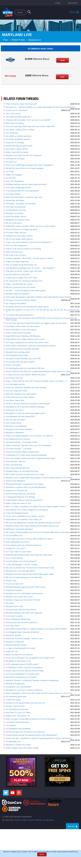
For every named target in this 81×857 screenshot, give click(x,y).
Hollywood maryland (14, 590)
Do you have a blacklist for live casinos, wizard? (25, 516)
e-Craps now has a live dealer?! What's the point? (26, 375)
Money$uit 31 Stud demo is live (18, 661)
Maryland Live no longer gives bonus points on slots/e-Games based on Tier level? (39, 478)
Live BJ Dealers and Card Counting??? (21, 561)
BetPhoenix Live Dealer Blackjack (19, 529)
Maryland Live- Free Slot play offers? (20, 571)
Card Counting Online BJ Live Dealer (20, 494)
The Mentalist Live (13, 741)
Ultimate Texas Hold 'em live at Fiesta (21, 610)
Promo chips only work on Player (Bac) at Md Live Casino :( (30, 539)
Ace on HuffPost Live (14, 535)
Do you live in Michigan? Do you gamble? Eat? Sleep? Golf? (30, 658)
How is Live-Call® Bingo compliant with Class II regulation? (29, 165)
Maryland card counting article (18, 352)
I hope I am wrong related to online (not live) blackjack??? (29, 242)
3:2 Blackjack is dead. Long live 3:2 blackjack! (24, 667)
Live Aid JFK (11, 178)
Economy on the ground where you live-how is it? (25, 703)
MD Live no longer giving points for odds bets (24, 577)
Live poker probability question (18, 139)
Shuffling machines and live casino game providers (26, 184)
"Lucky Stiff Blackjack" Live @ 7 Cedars (21, 564)
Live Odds (10, 171)
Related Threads (18, 40)
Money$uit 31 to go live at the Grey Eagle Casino (25, 413)
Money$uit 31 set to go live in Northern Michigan (25, 407)
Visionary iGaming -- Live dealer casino (21, 442)
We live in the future (14, 223)
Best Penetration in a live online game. (21, 330)
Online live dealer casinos (16, 216)
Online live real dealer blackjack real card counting (26, 387)
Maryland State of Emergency (18, 294)
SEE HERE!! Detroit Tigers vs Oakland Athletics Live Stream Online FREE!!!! (36, 629)
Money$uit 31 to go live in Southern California (24, 690)
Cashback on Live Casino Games (19, 236)
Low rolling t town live (14, 378)
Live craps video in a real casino (18, 552)
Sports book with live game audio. (19, 146)
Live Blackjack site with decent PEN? (20, 416)
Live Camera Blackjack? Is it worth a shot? (23, 674)
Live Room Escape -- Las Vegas (19, 449)
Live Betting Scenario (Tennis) (18, 439)
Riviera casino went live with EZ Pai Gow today (25, 671)
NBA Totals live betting (15, 123)
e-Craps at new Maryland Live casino (21, 648)
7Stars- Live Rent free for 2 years (19, 284)
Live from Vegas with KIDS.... (17, 391)
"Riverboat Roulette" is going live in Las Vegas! (24, 484)
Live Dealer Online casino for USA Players (23, 326)
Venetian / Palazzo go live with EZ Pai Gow (23, 600)
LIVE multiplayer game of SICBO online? (22, 664)
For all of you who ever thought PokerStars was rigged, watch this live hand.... (37, 323)
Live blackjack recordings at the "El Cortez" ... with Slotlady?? (30, 268)
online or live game (13, 365)
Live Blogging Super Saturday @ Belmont (22, 632)
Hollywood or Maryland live (16, 490)
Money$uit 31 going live (15, 684)
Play (62, 60)
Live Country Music (13, 423)
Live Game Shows (13, 194)
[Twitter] (6, 793)
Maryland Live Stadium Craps (18, 220)
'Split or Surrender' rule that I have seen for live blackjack (28, 445)
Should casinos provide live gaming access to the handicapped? (31, 735)
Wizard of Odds (20, 820)
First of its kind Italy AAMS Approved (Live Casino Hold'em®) (30, 126)
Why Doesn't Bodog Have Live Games (21, 677)
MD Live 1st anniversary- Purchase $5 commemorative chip (30, 568)
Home (5, 40)
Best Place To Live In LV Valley (18, 712)
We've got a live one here (16, 255)
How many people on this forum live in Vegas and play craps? (30, 458)
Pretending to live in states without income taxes (25, 339)
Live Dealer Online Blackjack (17, 722)
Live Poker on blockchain (16, 207)
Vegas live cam (12, 651)
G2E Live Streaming (14, 465)
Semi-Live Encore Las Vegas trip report (21, 229)
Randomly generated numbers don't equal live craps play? (29, 555)
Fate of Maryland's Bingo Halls (18, 619)
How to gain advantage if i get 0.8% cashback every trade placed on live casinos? (38, 297)
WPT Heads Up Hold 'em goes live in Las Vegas (25, 474)
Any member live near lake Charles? (20, 362)
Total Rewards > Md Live (16, 461)
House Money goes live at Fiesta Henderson (23, 545)
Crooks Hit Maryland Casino (17, 513)
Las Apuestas (48, 820)
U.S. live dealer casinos (15, 384)
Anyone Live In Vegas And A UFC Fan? (21, 278)
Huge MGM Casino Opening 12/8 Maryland (23, 336)
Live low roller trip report (15, 420)
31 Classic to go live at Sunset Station (21, 300)
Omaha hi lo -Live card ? (15, 548)
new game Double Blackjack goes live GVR (23, 358)
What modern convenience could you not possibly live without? (31, 346)
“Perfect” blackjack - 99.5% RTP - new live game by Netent (29, 258)
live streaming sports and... (16, 696)
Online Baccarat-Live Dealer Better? (20, 397)
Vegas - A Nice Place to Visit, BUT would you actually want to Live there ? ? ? (37, 381)
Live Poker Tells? (12, 626)
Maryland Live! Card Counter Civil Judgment (23, 155)
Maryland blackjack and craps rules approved (24, 613)
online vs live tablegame (15, 481)
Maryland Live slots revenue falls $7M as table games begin (30, 574)
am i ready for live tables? (16, 303)
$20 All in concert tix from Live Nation (21, 287)
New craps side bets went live (18, 468)
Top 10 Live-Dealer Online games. (19, 239)
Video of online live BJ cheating (18, 333)
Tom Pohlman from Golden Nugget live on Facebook (27, 510)
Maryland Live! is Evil (14, 606)
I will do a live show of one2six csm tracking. (23, 249)
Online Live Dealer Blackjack (17, 262)
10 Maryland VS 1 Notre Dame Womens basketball (26, 455)
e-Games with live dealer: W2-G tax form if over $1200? (28, 120)
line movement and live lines (17, 709)
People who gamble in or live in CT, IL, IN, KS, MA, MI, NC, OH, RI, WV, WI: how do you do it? (42, 311)
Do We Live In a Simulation (17, 110)
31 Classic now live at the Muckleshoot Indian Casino (27, 307)
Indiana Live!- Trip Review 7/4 (18, 716)
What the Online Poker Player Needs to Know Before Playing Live (32, 526)
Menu (74, 12)
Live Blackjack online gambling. (18, 729)
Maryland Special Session (16, 645)
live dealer (10, 603)
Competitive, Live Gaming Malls (18, 687)
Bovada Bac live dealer (15, 200)
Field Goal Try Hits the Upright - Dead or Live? (24, 638)
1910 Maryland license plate (17, 355)
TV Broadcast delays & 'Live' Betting (20, 497)
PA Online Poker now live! (16, 233)
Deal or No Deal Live (14, 252)
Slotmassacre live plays (15, 159)
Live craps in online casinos (17, 149)
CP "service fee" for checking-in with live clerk (24, 281)
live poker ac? (11, 162)
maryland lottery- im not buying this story (22, 471)
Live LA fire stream (13, 113)
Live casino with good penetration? (20, 315)
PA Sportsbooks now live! (16, 210)
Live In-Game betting (14, 558)
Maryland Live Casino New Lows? (19, 597)
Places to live (11, 581)
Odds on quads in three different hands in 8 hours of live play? (31, 719)
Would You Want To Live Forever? (19, 655)
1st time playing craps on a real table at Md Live (25, 368)
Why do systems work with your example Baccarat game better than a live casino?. (39, 371)
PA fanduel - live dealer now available (21, 204)
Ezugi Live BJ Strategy (15, 142)
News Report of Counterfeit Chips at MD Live (24, 519)
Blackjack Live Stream (15, 213)
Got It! (41, 854)
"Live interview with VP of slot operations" (22, 191)
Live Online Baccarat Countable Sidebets (22, 349)
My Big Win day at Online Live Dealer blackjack (25, 168)
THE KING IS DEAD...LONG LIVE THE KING (24, 271)
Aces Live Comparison (15, 181)
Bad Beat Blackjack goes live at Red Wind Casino (26, 587)
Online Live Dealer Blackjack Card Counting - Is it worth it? (29, 436)
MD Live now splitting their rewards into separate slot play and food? (33, 523)
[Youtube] (12, 793)
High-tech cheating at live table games (21, 394)
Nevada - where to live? (15, 706)
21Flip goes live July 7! (15, 410)
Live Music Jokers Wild (15, 400)
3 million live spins (13, 700)
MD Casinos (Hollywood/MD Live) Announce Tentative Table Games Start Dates (38, 532)
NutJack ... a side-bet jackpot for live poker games (26, 290)
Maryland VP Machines (15, 642)
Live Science (11, 725)
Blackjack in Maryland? (15, 433)
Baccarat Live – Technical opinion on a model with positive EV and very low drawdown (40, 107)
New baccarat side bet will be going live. (22, 622)
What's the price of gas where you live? (21, 104)
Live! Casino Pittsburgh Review (18, 188)
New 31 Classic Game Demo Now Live (21, 265)
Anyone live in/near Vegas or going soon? (22, 452)
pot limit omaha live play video (18, 274)
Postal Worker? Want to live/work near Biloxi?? (24, 500)
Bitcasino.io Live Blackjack (16, 426)
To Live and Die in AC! (15, 584)
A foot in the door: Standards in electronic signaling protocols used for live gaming (38, 738)
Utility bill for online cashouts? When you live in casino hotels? (31, 226)
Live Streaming (12, 133)
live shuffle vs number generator (18, 136)
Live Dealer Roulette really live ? (19, 117)
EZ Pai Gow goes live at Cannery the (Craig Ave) (25, 732)
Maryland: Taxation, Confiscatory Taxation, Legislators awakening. (32, 680)
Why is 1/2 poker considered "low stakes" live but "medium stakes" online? (35, 507)
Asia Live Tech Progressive (16, 245)
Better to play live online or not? (18, 503)
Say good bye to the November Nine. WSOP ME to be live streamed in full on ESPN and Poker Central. (41, 319)
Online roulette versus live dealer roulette (22, 748)
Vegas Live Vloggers (14, 175)
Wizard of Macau (35, 820)
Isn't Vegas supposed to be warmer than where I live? (27, 342)
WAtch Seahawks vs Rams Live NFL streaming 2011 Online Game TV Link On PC (39, 693)
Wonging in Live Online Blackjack (19, 429)
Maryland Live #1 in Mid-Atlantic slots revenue (24, 593)
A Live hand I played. (14, 616)
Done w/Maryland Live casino (17, 542)
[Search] (29, 12)
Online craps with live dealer (17, 152)
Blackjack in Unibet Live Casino (18, 745)
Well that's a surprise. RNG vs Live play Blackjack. (26, 487)
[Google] (19, 793)
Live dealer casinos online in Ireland (20, 130)
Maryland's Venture (13, 635)
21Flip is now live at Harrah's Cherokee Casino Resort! (28, 404)
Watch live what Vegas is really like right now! (24, 197)
